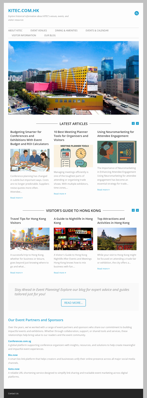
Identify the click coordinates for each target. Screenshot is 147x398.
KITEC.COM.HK (23, 10)
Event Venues (39, 30)
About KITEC (15, 30)
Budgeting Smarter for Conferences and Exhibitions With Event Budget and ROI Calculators (29, 138)
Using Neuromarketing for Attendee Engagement (115, 134)
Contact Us (13, 394)
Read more (15, 197)
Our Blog (50, 35)
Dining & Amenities (66, 30)
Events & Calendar (97, 30)
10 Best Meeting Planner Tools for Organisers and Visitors (71, 136)
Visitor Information (24, 35)
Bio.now (13, 355)
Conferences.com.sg (19, 341)
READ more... (73, 303)
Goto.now (14, 369)
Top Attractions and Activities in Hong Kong (113, 221)
